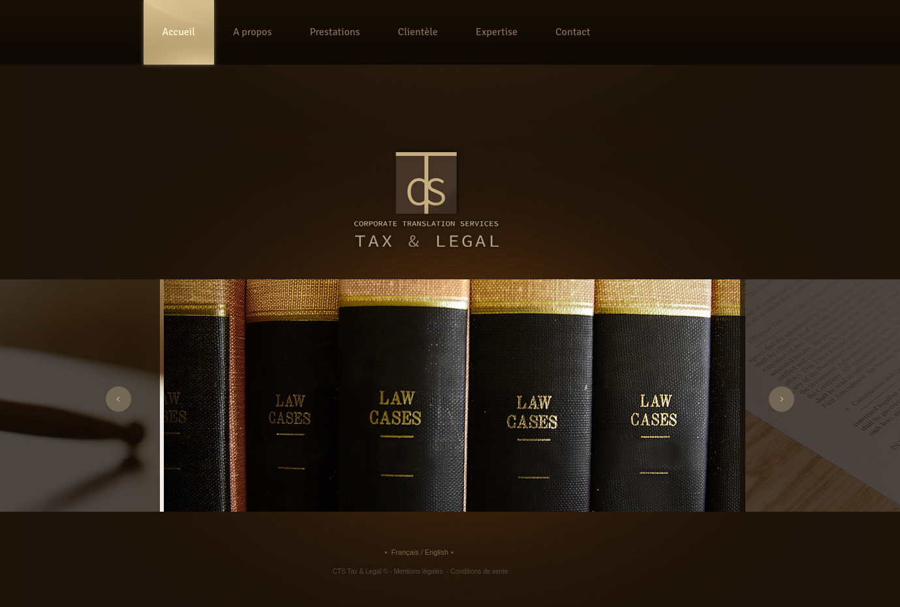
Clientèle (417, 32)
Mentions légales (419, 571)
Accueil (179, 32)
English (436, 552)
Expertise (496, 32)
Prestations (334, 32)
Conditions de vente (479, 571)
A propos (252, 32)
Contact (572, 32)
